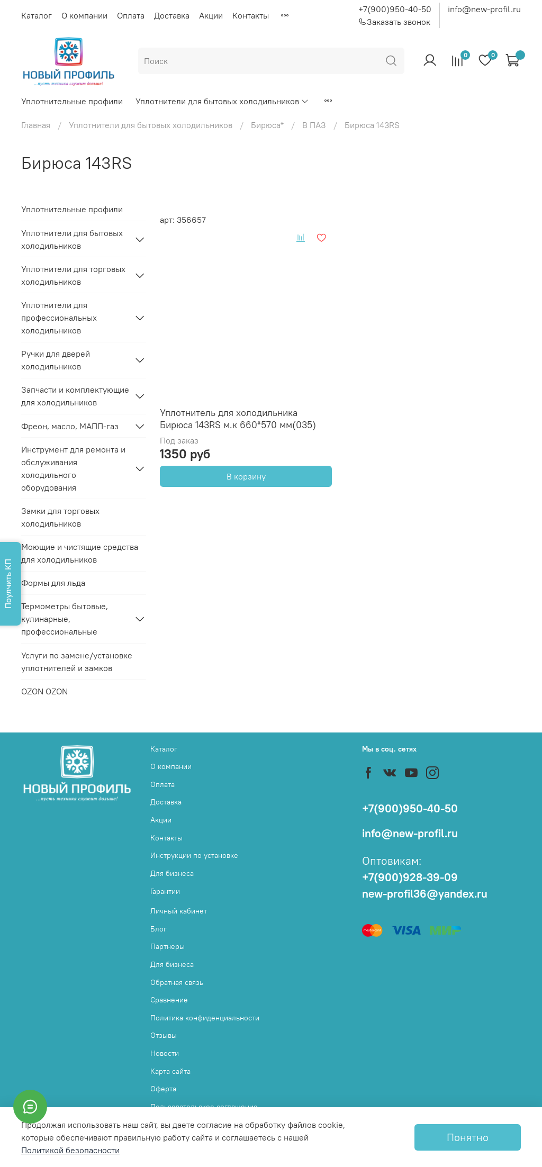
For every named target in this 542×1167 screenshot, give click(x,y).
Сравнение (169, 1000)
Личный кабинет (178, 911)
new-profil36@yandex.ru (424, 893)
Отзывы (163, 1035)
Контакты (250, 15)
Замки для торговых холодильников (60, 517)
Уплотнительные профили (72, 101)
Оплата (130, 15)
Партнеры (167, 946)
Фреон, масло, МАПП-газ (70, 426)
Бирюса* (267, 125)
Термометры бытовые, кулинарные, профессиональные (64, 619)
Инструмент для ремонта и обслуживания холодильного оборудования (73, 468)
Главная (35, 125)
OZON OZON (44, 691)
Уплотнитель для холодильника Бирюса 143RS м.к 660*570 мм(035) (238, 418)
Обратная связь (176, 982)
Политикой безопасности (70, 1150)
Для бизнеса (172, 873)
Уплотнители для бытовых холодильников (222, 101)
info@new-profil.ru (484, 9)
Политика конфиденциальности (204, 1018)
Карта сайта (170, 1071)
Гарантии (165, 891)
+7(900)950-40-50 (394, 9)
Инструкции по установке (194, 855)
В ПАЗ (314, 125)
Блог (158, 929)
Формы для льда (53, 582)
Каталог (36, 15)
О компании (84, 15)
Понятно (468, 1137)
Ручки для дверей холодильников (55, 360)
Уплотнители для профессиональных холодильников (59, 318)
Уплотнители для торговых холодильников (73, 275)
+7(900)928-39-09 (410, 877)
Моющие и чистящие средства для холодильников (79, 553)
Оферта (163, 1088)
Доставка (171, 15)
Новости (164, 1053)
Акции (211, 15)
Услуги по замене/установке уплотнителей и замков (76, 661)
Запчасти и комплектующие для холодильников (75, 396)
